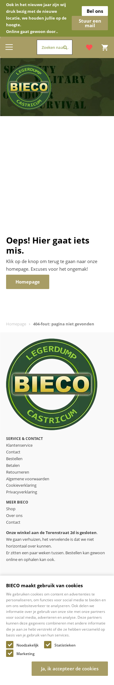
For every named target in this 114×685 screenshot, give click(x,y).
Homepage (16, 324)
